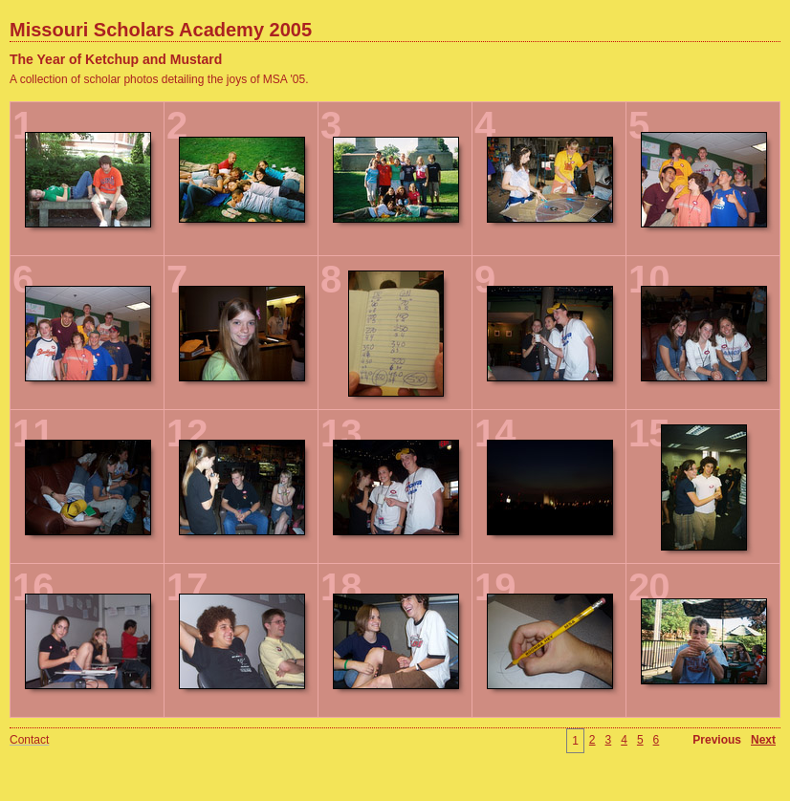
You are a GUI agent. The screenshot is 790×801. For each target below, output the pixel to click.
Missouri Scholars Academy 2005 (161, 29)
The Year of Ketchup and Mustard (116, 59)
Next (763, 740)
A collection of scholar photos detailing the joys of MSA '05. (159, 79)
